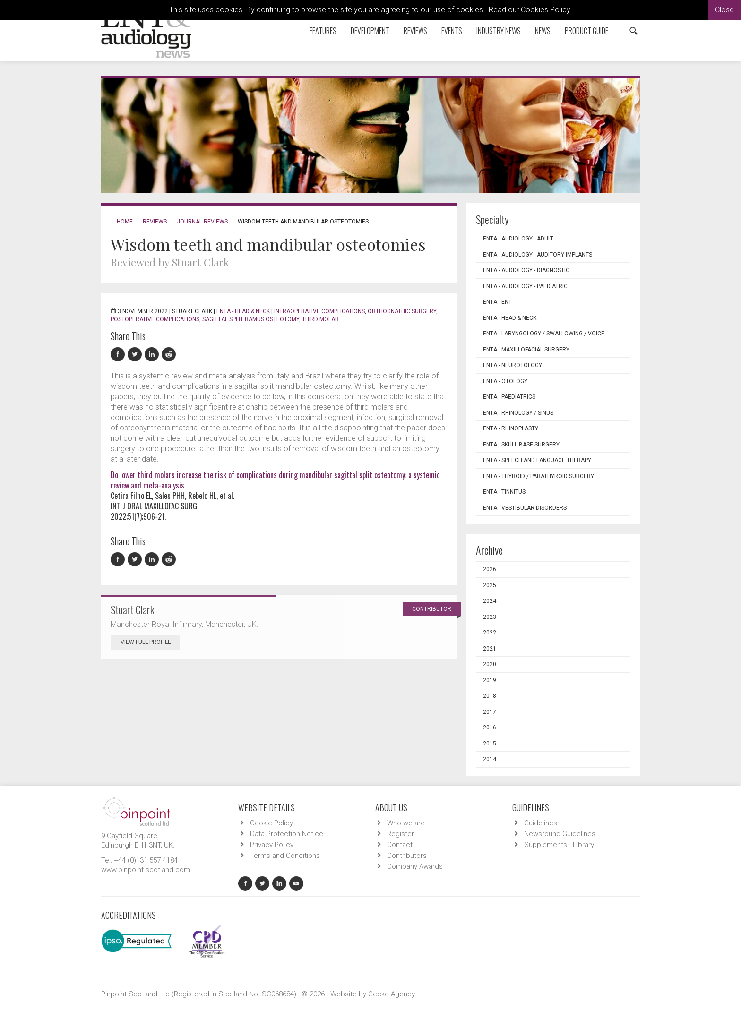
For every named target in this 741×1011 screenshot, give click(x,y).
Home (125, 221)
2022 (489, 632)
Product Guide (586, 30)
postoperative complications (155, 319)
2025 (489, 585)
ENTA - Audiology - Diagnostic (526, 270)
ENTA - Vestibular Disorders (525, 508)
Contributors (407, 855)
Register (400, 834)
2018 (489, 696)
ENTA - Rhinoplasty (510, 428)
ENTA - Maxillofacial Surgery (526, 349)
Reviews (415, 30)
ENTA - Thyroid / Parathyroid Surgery (538, 476)
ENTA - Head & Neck (243, 311)
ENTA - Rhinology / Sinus (518, 413)
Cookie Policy (271, 823)
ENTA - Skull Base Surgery (521, 444)
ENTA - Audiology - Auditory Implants (537, 254)
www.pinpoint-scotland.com (145, 869)
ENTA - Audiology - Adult (518, 238)
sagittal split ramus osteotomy (250, 319)
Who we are (406, 823)
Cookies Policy (545, 9)
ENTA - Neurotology (512, 365)
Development (370, 30)
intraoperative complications (319, 311)
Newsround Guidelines (559, 834)
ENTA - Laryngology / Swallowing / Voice (543, 333)
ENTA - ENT (497, 302)
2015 (489, 743)
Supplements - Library (559, 844)
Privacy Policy (271, 844)
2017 (489, 712)
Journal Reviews (202, 221)
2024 (489, 601)
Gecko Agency (391, 994)
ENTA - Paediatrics (509, 397)
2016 (489, 727)
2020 (489, 664)
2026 (489, 569)
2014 (489, 759)
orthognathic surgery (402, 311)
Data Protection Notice (286, 834)
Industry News (498, 30)
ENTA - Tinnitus (504, 491)
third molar (320, 319)
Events (451, 30)
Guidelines (540, 823)
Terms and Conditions (285, 855)
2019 (489, 680)
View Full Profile (150, 642)
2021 (489, 648)
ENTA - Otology (505, 381)
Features (323, 30)
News (543, 30)
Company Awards (415, 866)
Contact (400, 844)
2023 (489, 617)
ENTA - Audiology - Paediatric (525, 286)
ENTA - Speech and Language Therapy (537, 460)
